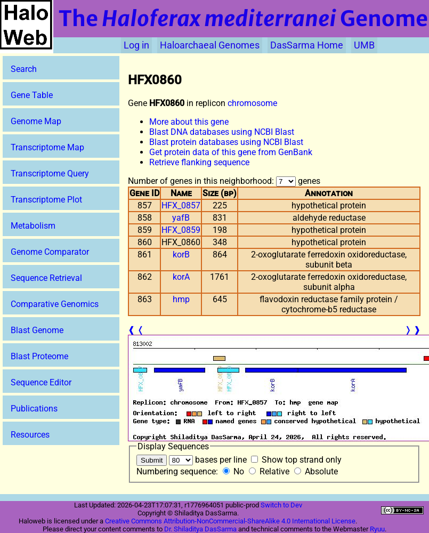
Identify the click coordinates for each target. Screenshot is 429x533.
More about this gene (189, 122)
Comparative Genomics (55, 304)
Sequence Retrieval (46, 278)
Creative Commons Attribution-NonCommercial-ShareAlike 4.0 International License (230, 521)
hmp (181, 299)
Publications (34, 408)
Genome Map (36, 121)
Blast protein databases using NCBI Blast (226, 142)
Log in (136, 45)
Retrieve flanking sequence (199, 162)
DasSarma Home (306, 45)
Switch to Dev (281, 505)
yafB (181, 218)
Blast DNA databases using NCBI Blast (221, 132)
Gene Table (32, 95)
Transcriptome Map (47, 147)
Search (24, 69)
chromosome (252, 103)
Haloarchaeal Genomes (210, 45)
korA (181, 277)
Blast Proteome (39, 356)
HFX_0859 (180, 230)
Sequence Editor (41, 382)
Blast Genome (37, 330)
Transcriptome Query (50, 173)
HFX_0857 (180, 205)
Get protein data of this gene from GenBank (230, 152)
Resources (30, 435)
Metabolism (33, 226)
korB (181, 254)
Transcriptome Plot (46, 200)
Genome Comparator (50, 252)
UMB (364, 45)
